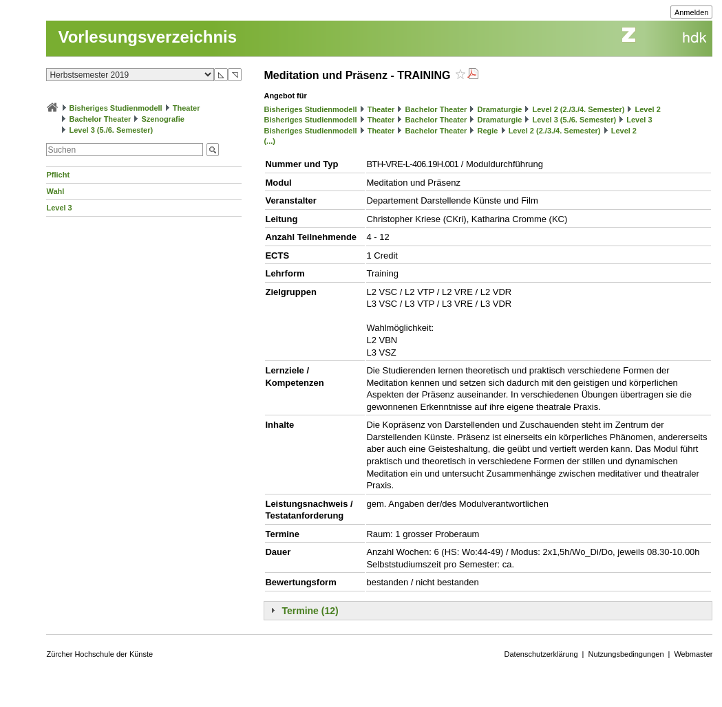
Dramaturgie (500, 109)
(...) (269, 141)
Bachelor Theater (100, 119)
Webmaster (693, 654)
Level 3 (59, 208)
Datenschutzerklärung (541, 654)
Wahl (55, 191)
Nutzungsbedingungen (625, 654)
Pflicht (58, 175)
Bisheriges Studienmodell (116, 108)
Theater (186, 108)
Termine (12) (310, 610)
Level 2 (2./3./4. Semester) (578, 109)
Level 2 (648, 109)
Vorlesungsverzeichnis (147, 37)
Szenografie (163, 119)
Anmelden (692, 12)
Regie (488, 131)
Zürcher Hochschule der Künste (99, 654)
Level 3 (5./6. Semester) (111, 130)
